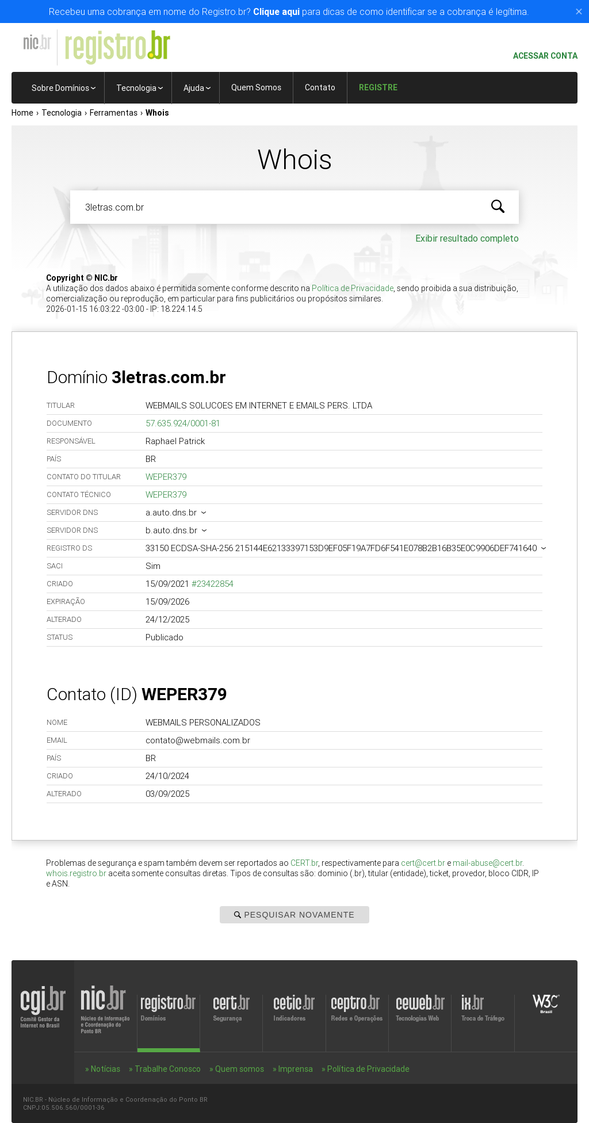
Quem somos (239, 1069)
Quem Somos (256, 87)
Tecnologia (136, 88)
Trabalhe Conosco (168, 1069)
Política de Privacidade (352, 288)
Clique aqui (276, 11)
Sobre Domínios (60, 88)
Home (22, 113)
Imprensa (295, 1069)
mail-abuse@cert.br (487, 863)
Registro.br (117, 47)
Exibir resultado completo (467, 238)
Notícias (105, 1069)
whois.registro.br (76, 873)
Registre (378, 87)
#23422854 (213, 583)
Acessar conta (540, 56)
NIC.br (37, 42)
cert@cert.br (423, 863)
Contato (320, 87)
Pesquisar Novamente (294, 914)
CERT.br (304, 863)
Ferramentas (113, 113)
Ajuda (193, 88)
